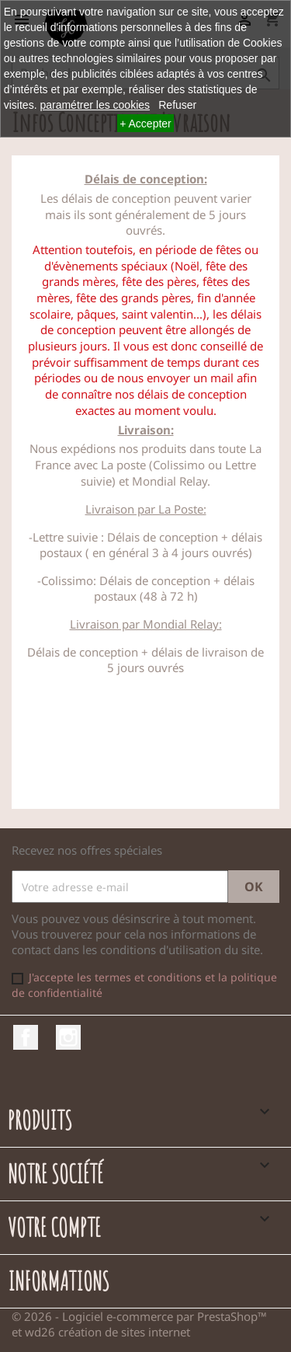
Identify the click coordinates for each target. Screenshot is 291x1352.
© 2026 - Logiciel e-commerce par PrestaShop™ (139, 1316)
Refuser (177, 105)
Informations (58, 1281)
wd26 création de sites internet (107, 1332)
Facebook (25, 1037)
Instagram (68, 1037)
